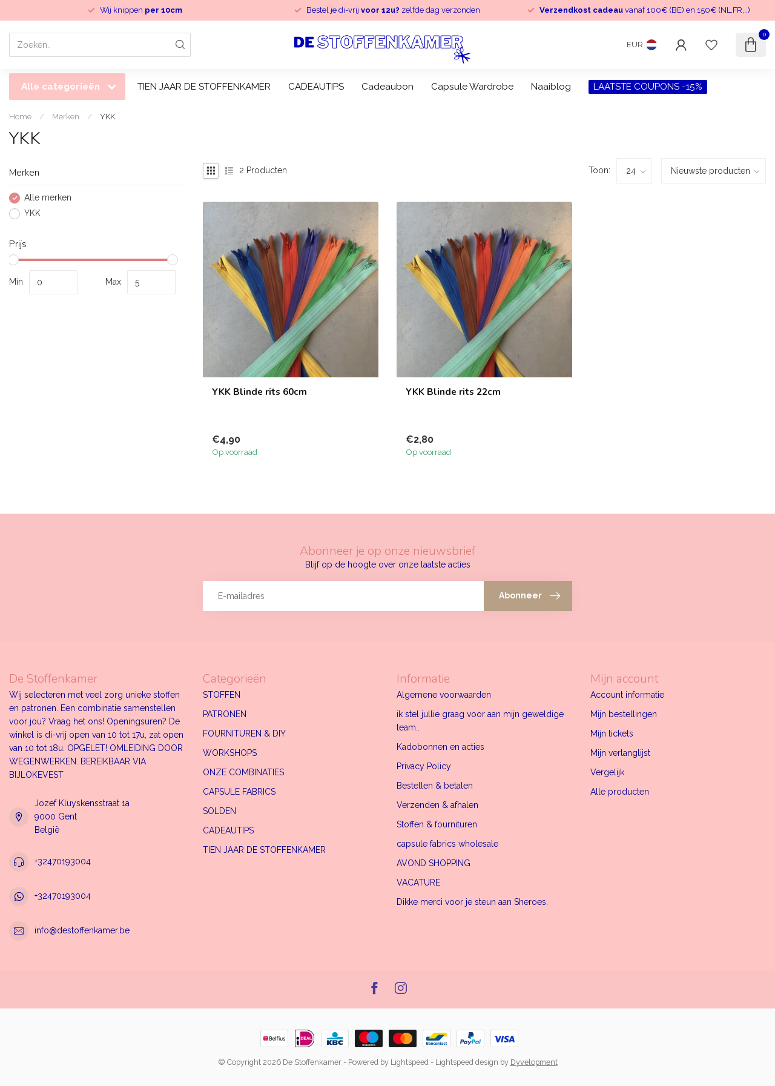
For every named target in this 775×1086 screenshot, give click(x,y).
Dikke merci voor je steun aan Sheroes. (472, 902)
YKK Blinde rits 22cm (453, 391)
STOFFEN (221, 695)
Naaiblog (551, 86)
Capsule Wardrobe (472, 86)
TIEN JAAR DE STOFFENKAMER (204, 86)
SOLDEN (219, 811)
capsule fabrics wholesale (447, 844)
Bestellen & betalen (435, 785)
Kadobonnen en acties (440, 747)
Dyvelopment (534, 1062)
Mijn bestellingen (623, 714)
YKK (107, 116)
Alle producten (619, 791)
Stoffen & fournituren (437, 824)
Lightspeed (410, 1062)
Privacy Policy (424, 766)
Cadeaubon (387, 86)
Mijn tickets (611, 733)
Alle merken (47, 197)
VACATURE (418, 882)
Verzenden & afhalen (437, 805)
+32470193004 (63, 861)
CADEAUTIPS (316, 86)
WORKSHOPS (230, 753)
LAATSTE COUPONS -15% (647, 86)
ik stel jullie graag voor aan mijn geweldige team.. (480, 720)
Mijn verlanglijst (620, 753)
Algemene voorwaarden (444, 695)
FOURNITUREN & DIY (244, 733)
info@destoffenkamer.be (82, 930)
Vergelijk (607, 772)
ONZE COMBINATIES (243, 772)
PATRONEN (224, 714)
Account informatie (627, 695)
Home (20, 116)
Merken (65, 116)
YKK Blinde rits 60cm (259, 391)
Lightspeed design (466, 1062)
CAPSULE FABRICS (239, 791)
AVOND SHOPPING (433, 863)
